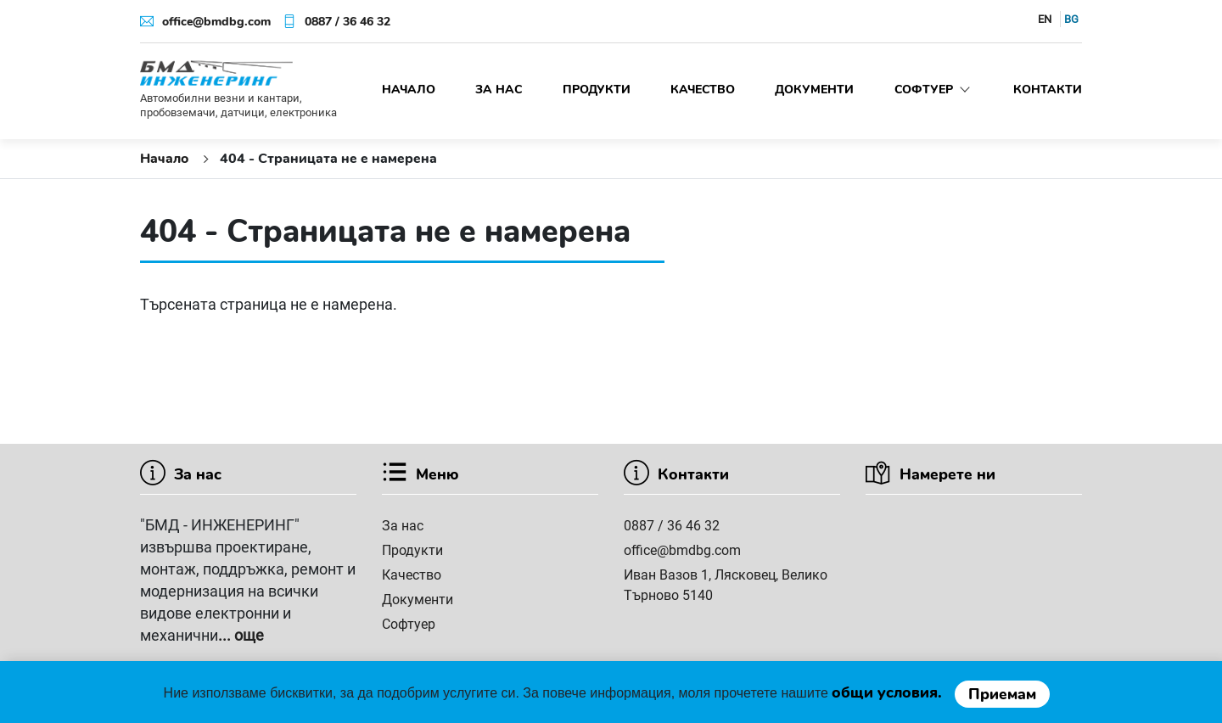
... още (241, 635)
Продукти (597, 89)
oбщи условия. (889, 692)
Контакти (1047, 89)
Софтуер (933, 89)
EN (1044, 19)
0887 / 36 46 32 (347, 22)
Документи (814, 89)
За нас (498, 89)
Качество (702, 89)
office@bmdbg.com (216, 22)
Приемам (1002, 694)
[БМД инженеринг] (216, 72)
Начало (408, 89)
